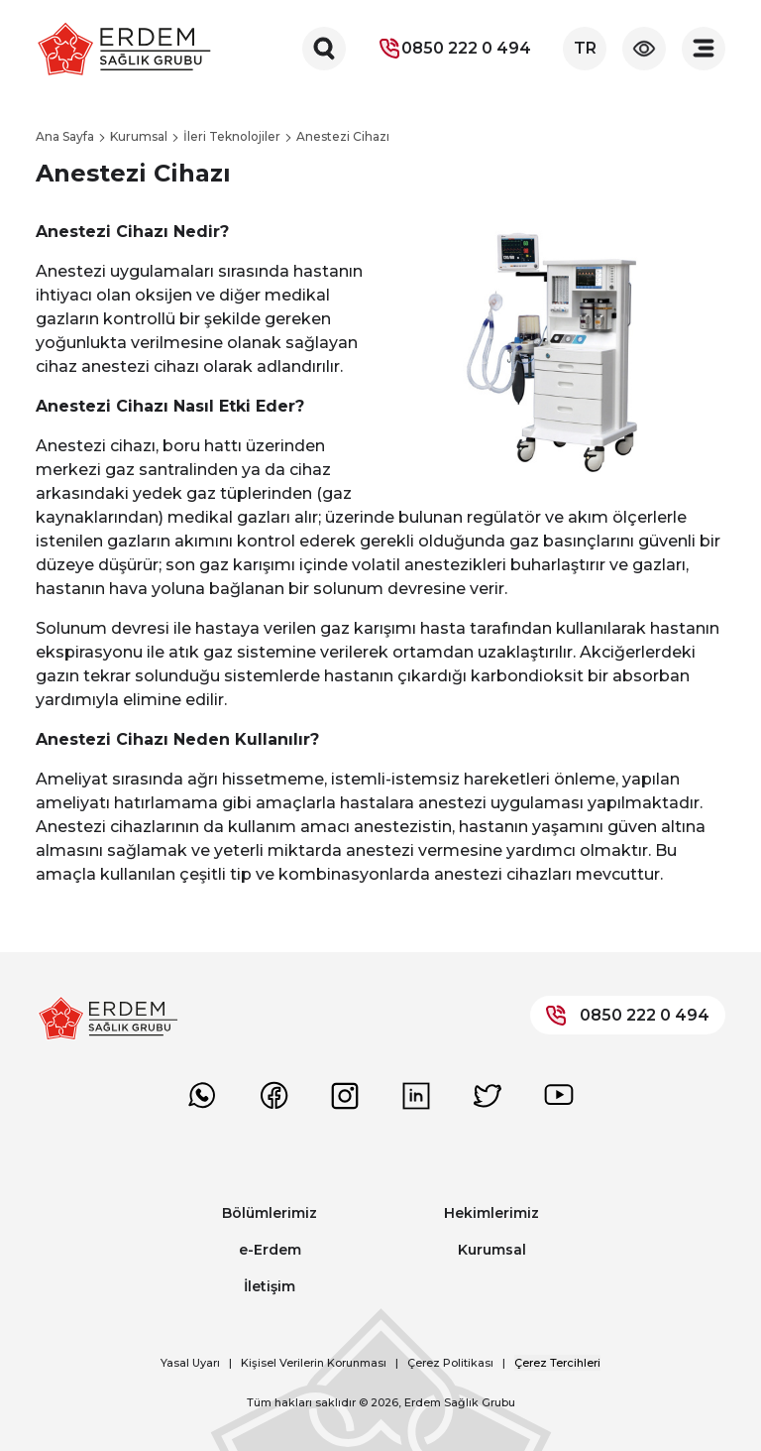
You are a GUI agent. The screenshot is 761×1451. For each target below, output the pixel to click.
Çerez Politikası (450, 1363)
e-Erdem (270, 1250)
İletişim (269, 1286)
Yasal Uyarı (190, 1363)
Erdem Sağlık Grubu (459, 1402)
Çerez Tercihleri (557, 1363)
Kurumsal (492, 1250)
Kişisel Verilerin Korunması (313, 1363)
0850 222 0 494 (454, 48)
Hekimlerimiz (491, 1213)
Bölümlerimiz (269, 1213)
